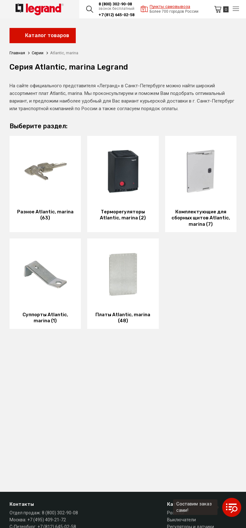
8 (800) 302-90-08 (115, 4)
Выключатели (181, 519)
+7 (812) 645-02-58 (116, 14)
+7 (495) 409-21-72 (46, 519)
